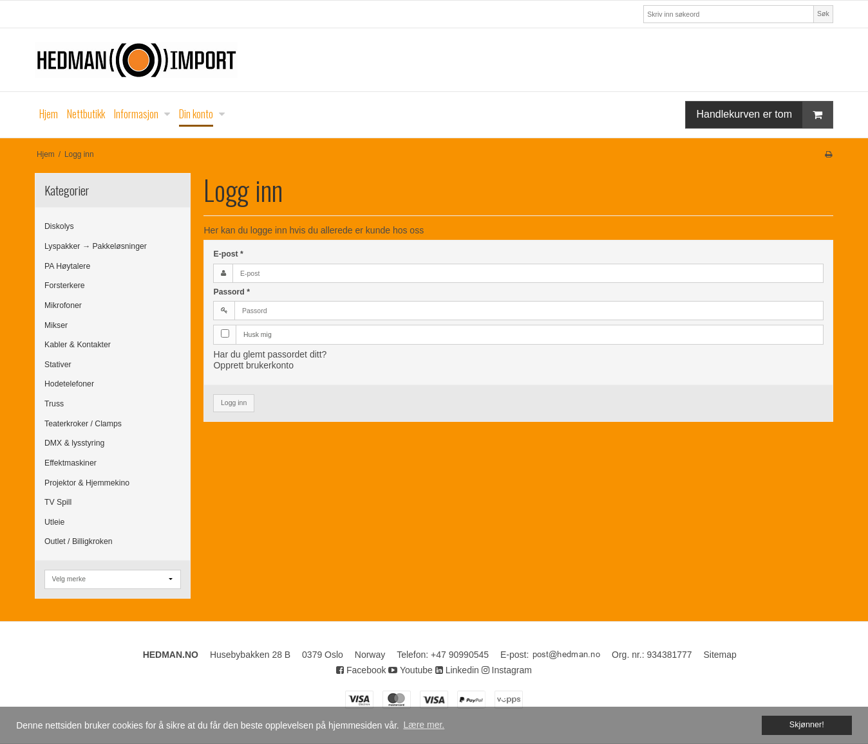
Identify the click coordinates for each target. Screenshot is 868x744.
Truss (54, 403)
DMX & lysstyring (74, 443)
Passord (231, 291)
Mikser (56, 325)
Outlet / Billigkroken (78, 541)
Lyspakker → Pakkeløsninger (95, 246)
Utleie (54, 522)
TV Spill (57, 502)
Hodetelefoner (69, 383)
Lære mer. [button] (423, 725)
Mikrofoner (63, 305)
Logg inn (234, 402)
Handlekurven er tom (764, 115)
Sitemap (720, 654)
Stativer (57, 364)
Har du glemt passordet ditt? (269, 354)
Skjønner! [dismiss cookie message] (806, 724)
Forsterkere (64, 285)
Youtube (410, 670)
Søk (823, 13)
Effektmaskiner (70, 462)
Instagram (507, 670)
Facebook (361, 670)
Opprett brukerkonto (253, 365)
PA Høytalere (67, 266)
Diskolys (59, 226)
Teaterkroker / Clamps (83, 423)
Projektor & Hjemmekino (86, 482)
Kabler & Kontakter (77, 344)
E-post (228, 254)
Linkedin (457, 670)
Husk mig (257, 334)
